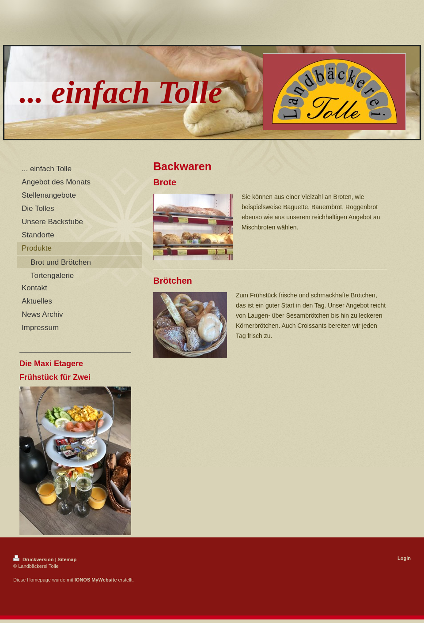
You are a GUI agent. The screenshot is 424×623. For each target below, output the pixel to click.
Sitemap (66, 559)
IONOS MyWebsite (96, 579)
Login (404, 558)
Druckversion (34, 559)
